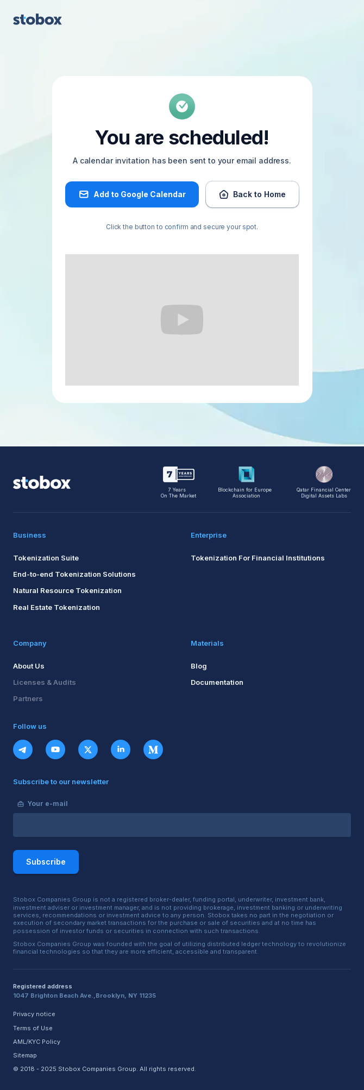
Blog (199, 665)
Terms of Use (33, 1028)
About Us (29, 665)
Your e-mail (47, 803)
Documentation (217, 682)
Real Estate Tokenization (56, 607)
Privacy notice (34, 1014)
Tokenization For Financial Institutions (258, 557)
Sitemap (25, 1055)
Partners (28, 698)
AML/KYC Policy (36, 1041)
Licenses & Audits (44, 682)
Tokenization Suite (46, 557)
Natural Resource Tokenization (67, 590)
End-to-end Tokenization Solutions (74, 574)
